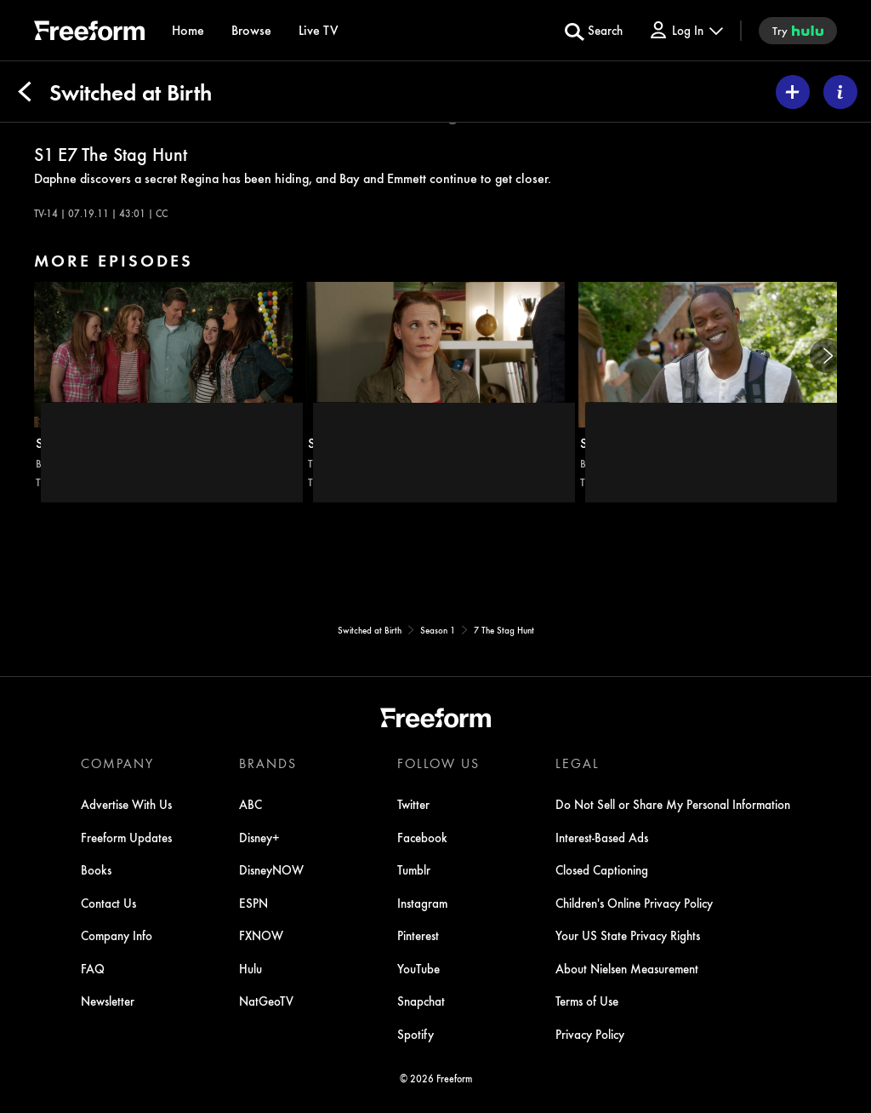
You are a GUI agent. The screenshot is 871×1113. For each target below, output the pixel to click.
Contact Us (108, 902)
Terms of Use (586, 1000)
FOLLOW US (438, 763)
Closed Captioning (601, 869)
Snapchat (421, 1000)
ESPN (253, 902)
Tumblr (413, 869)
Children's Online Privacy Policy (634, 902)
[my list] (793, 92)
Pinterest (418, 935)
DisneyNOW (271, 869)
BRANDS (268, 763)
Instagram (422, 902)
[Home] (188, 30)
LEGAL (577, 763)
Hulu (250, 968)
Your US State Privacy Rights (627, 935)
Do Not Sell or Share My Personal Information (672, 803)
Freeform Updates (126, 837)
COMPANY (117, 763)
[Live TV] (319, 30)
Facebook (422, 837)
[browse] (251, 30)
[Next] (827, 356)
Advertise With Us (126, 803)
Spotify (415, 1033)
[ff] (89, 33)
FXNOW (261, 935)
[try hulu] (798, 30)
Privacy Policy (589, 1033)
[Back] (25, 92)
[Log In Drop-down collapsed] (685, 30)
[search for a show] (594, 30)
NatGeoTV (266, 1000)
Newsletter (107, 1000)
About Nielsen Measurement (626, 968)
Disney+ (259, 837)
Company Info (116, 935)
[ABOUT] (840, 92)
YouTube (418, 968)
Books (96, 869)
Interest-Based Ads (601, 837)
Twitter (413, 803)
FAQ (93, 968)
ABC (250, 803)
